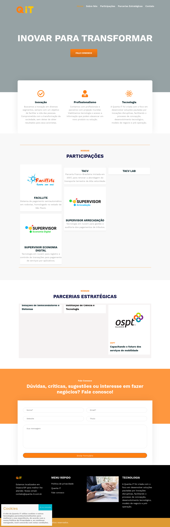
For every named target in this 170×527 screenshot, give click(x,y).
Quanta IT (56, 488)
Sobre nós (91, 6)
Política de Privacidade (19, 520)
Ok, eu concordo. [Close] (45, 507)
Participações (107, 6)
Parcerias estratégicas (130, 6)
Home (80, 6)
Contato (149, 6)
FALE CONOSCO (84, 53)
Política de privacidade (62, 484)
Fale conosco (57, 492)
